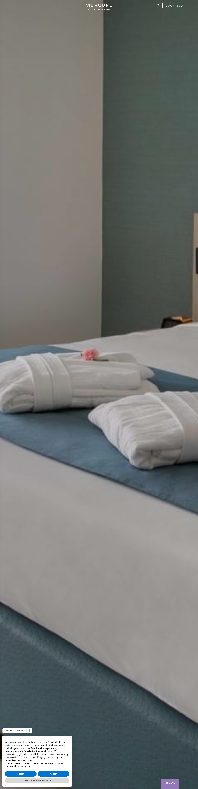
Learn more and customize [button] (37, 780)
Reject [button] (20, 774)
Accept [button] (53, 774)
